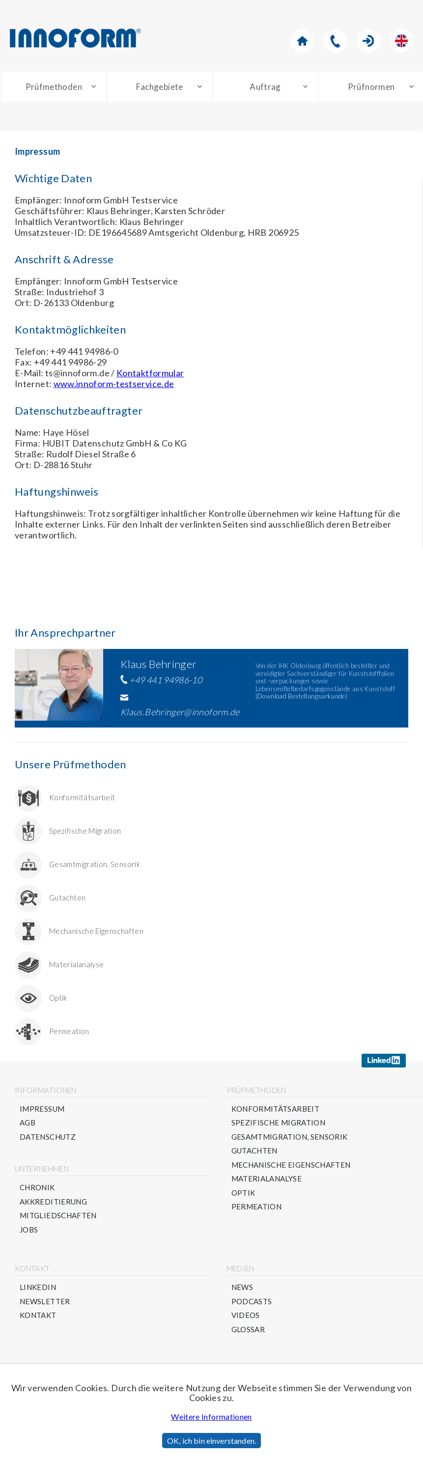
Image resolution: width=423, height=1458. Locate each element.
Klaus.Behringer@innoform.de (180, 711)
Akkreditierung (53, 1202)
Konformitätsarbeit (82, 793)
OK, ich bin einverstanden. (211, 1440)
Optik (58, 993)
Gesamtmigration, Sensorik (94, 860)
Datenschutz (48, 1137)
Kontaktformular (150, 372)
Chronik (37, 1187)
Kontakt (38, 1315)
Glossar (248, 1329)
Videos (245, 1315)
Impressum (42, 1109)
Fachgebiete (159, 87)
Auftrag (265, 87)
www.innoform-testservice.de (114, 383)
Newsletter (45, 1301)
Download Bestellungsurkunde (301, 696)
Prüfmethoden (54, 87)
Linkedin (38, 1287)
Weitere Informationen (211, 1416)
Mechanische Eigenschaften (96, 926)
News (242, 1287)
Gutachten (67, 893)
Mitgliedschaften (58, 1215)
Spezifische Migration (85, 826)
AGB (27, 1123)
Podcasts (251, 1301)
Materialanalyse (76, 960)
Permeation (69, 1027)
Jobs (29, 1230)
